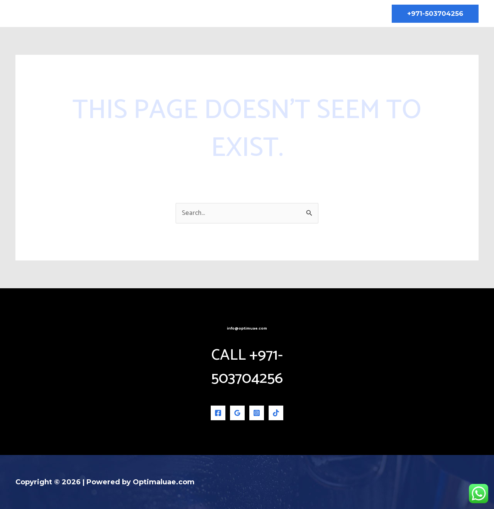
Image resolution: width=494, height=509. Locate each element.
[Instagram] (256, 413)
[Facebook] (218, 413)
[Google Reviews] (237, 413)
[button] (435, 14)
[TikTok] (276, 413)
